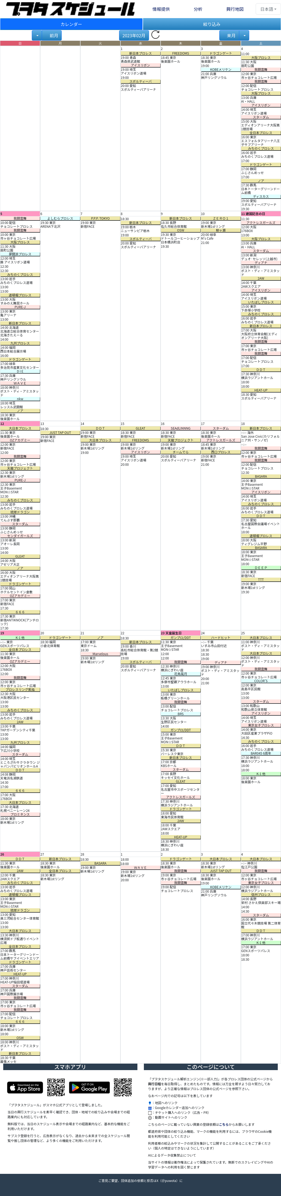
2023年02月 (134, 35)
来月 (231, 35)
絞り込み (211, 24)
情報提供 (161, 9)
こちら (224, 1124)
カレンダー (71, 24)
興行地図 (235, 9)
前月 (53, 35)
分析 (198, 9)
